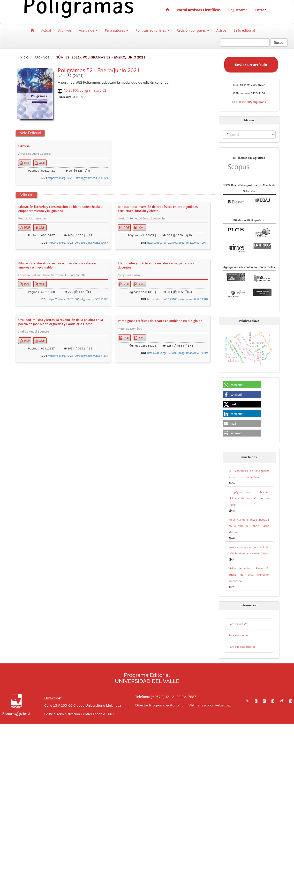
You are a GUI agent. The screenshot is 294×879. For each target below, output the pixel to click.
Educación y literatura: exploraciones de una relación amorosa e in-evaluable (57, 265)
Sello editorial (244, 30)
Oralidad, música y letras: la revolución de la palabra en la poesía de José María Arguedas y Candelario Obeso (60, 322)
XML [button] (41, 162)
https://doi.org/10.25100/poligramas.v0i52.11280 (78, 299)
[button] (242, 385)
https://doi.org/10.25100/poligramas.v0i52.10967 (78, 242)
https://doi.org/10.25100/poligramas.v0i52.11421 (78, 178)
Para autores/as (238, 635)
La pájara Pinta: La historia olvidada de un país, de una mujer (249, 498)
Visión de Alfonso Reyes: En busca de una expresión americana (249, 575)
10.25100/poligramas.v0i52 (85, 90)
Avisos (221, 30)
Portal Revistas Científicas (198, 9)
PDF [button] (26, 162)
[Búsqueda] (245, 42)
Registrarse (238, 9)
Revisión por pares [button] (193, 30)
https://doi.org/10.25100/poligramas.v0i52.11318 (177, 299)
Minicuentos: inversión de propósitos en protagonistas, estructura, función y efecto (158, 209)
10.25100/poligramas (252, 102)
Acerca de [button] (88, 30)
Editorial (24, 146)
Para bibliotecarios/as (242, 646)
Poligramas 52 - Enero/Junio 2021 (99, 70)
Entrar (260, 9)
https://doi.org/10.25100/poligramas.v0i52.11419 (177, 353)
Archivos (65, 30)
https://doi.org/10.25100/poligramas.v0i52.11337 (78, 355)
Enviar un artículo (251, 64)
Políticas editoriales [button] (152, 30)
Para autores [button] (116, 30)
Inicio (24, 57)
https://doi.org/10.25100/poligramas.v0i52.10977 (177, 242)
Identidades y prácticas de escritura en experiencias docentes (156, 265)
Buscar (279, 42)
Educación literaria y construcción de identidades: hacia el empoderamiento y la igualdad (60, 209)
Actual (46, 30)
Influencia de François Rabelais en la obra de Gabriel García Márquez (249, 526)
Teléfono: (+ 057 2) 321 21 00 (158, 696)
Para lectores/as (239, 624)
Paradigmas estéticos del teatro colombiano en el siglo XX (160, 321)
